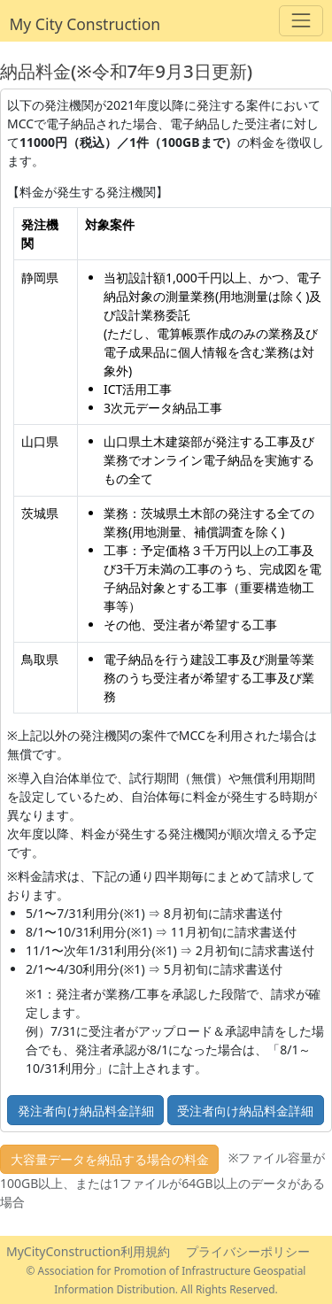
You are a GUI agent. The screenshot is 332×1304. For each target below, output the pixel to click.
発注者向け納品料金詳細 (86, 1110)
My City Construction (85, 24)
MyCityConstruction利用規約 (88, 1251)
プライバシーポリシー (248, 1251)
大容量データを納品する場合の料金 (110, 1159)
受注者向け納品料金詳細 (245, 1110)
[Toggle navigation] (300, 20)
